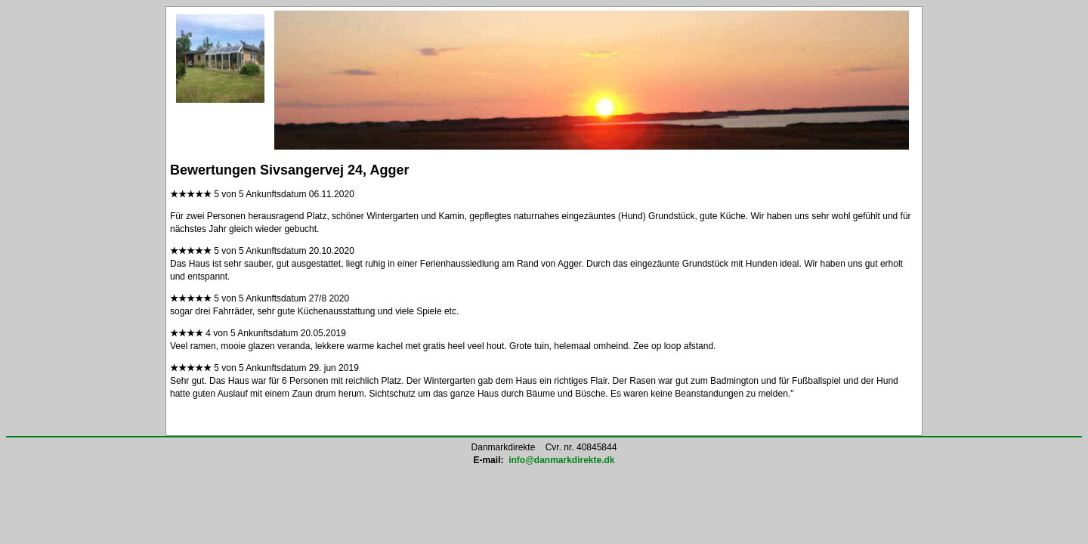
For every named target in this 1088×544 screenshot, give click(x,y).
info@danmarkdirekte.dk (561, 460)
